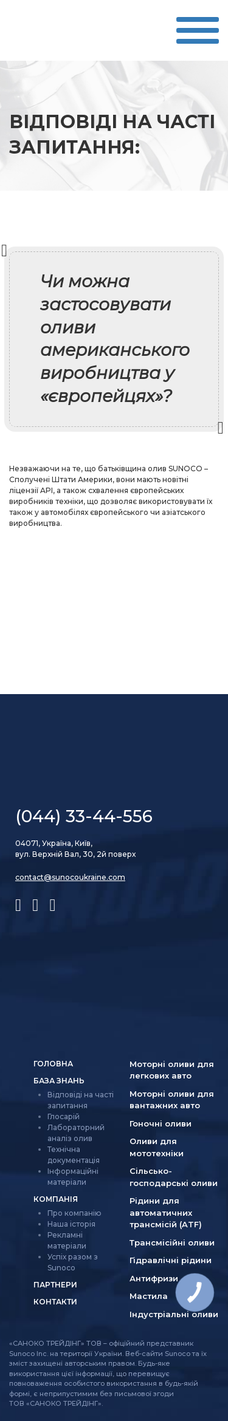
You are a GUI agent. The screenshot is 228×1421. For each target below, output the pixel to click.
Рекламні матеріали (66, 1240)
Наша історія (71, 1223)
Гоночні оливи (161, 1123)
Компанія (55, 1199)
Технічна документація (73, 1155)
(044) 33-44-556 (84, 816)
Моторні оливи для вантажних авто (172, 1100)
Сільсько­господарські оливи (174, 1177)
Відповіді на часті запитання (80, 1100)
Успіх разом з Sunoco (72, 1262)
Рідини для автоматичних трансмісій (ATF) (166, 1212)
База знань (59, 1080)
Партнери (55, 1284)
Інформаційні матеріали (72, 1177)
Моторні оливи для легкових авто (172, 1070)
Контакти (55, 1301)
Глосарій (63, 1116)
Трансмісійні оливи (172, 1242)
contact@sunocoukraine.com (70, 877)
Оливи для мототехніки (157, 1147)
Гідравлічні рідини (171, 1260)
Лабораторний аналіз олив (76, 1133)
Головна (53, 1063)
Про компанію (74, 1213)
